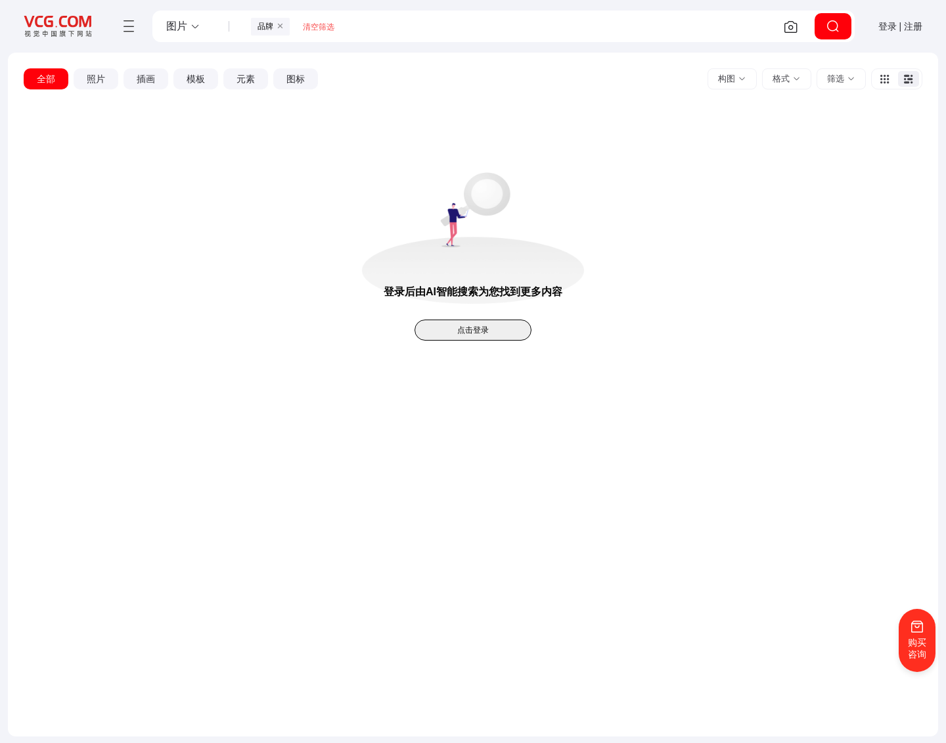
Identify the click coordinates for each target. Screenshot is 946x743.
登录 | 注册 (900, 26)
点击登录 (473, 330)
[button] (183, 26)
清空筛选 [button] (318, 27)
